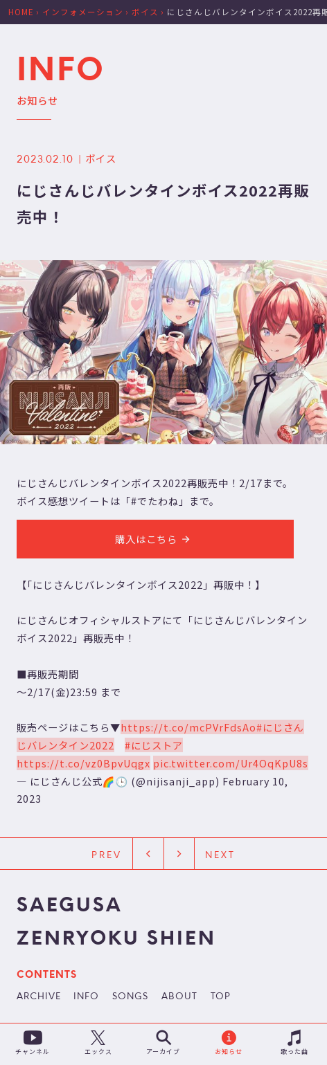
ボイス (100, 158)
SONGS (130, 997)
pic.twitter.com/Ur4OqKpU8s (230, 763)
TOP (221, 997)
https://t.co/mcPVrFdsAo (188, 727)
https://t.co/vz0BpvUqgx (83, 763)
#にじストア (154, 745)
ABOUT (179, 997)
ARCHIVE (39, 997)
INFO (86, 997)
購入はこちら (154, 538)
